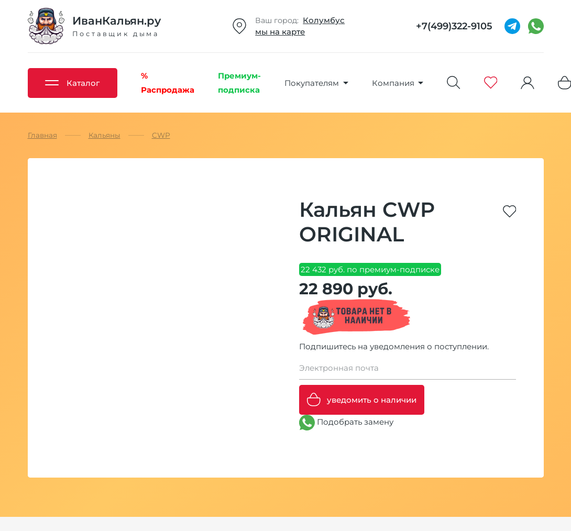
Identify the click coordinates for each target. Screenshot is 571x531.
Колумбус (324, 20)
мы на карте (280, 32)
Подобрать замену (346, 422)
